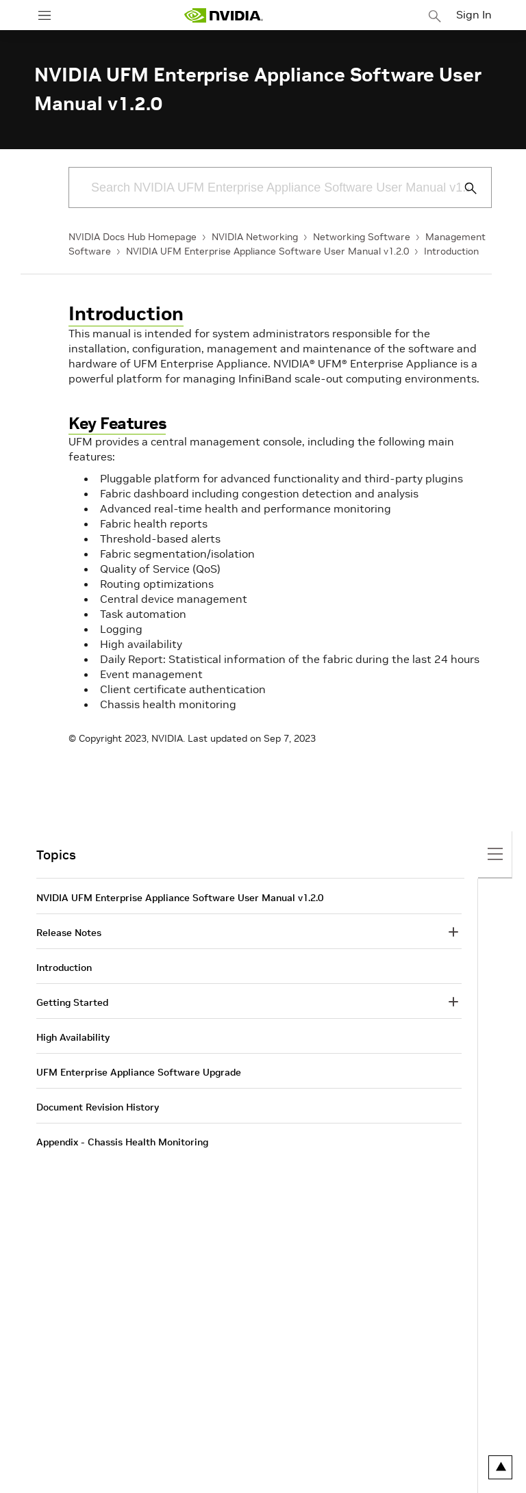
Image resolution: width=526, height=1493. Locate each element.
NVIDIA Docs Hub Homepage (132, 237)
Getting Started (72, 1002)
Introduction (451, 251)
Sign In (474, 14)
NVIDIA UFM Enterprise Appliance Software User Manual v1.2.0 (267, 251)
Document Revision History (97, 1107)
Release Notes (68, 932)
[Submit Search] (463, 188)
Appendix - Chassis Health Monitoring (122, 1142)
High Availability (73, 1037)
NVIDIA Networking (255, 237)
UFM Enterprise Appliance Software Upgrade (138, 1072)
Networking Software (361, 237)
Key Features (117, 423)
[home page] (223, 15)
